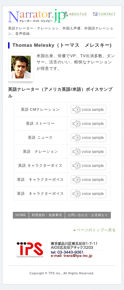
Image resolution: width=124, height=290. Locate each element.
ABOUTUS (78, 14)
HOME (21, 215)
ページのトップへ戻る (96, 230)
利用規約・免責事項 (47, 215)
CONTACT (107, 14)
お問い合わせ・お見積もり (88, 215)
